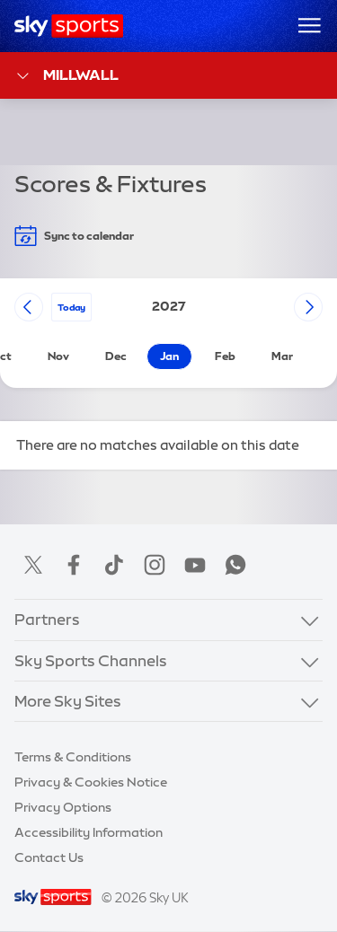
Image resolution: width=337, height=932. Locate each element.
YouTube (195, 564)
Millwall (66, 75)
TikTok (114, 564)
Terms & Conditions (72, 757)
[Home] (68, 26)
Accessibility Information (88, 832)
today (71, 307)
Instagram (155, 564)
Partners (47, 619)
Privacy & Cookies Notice (90, 782)
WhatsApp (235, 564)
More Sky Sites (67, 700)
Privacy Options (62, 807)
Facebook (74, 564)
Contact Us (49, 857)
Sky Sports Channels (90, 660)
